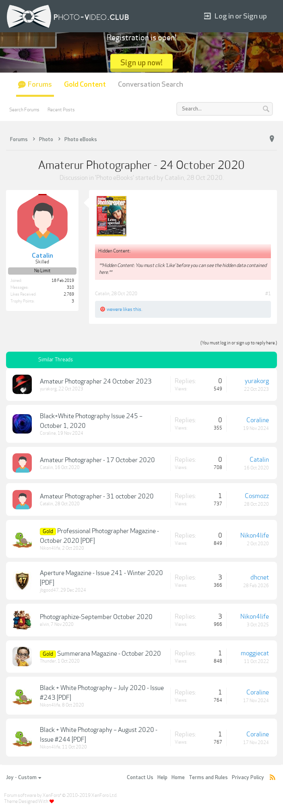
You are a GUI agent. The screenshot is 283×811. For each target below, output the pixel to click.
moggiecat (255, 653)
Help (162, 777)
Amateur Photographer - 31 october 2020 (97, 496)
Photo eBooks (114, 178)
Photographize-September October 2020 (96, 617)
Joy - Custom (23, 777)
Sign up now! (141, 62)
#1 (268, 293)
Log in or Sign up (235, 16)
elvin (44, 624)
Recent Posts (61, 110)
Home (178, 777)
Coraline (48, 433)
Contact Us (140, 777)
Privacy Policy (248, 777)
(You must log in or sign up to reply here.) (238, 343)
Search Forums (24, 110)
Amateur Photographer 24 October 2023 (96, 381)
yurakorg (48, 389)
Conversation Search (150, 84)
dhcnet (259, 577)
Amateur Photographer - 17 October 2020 (97, 460)
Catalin (174, 178)
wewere (114, 309)
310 (70, 287)
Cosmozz (257, 496)
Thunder (48, 661)
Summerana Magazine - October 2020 (109, 654)
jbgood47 (49, 590)
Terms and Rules (208, 777)
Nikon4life (50, 548)
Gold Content (85, 84)
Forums (40, 84)
